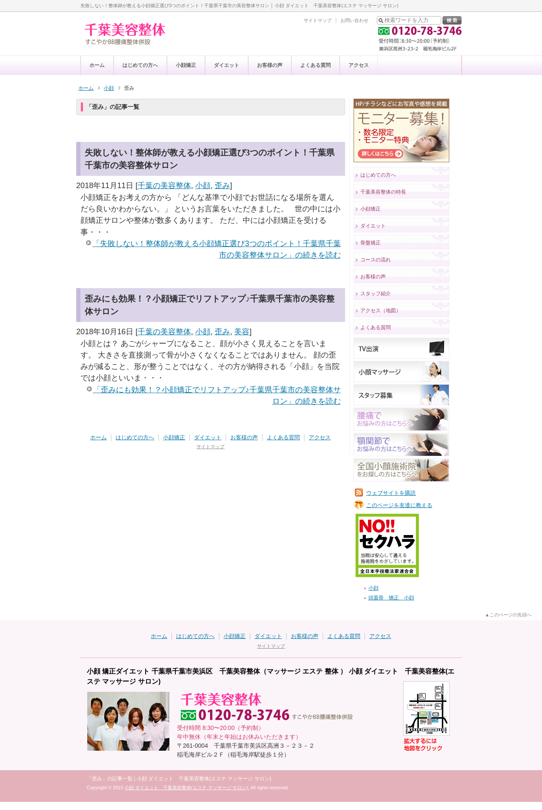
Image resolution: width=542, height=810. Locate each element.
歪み (222, 185)
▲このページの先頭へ (508, 614)
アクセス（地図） (380, 310)
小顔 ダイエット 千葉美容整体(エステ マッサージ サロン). (186, 787)
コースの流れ (375, 260)
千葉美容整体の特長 (383, 192)
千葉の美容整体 (164, 185)
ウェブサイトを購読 (391, 493)
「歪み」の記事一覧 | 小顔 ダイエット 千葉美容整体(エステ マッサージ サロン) (179, 779)
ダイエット (226, 65)
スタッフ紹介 (375, 294)
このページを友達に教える (399, 505)
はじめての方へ (140, 65)
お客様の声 (269, 65)
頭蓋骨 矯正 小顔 (391, 598)
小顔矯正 (186, 65)
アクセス (358, 65)
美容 (241, 331)
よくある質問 (315, 65)
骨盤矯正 (370, 243)
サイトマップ (318, 20)
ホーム (97, 65)
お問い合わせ (354, 20)
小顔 (202, 185)
